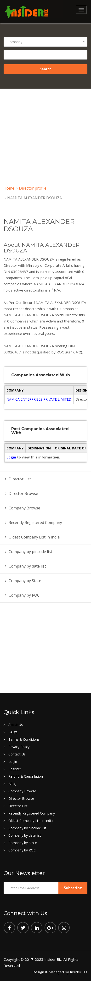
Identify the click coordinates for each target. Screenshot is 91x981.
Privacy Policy (18, 747)
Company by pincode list (30, 551)
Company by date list (27, 566)
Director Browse (23, 493)
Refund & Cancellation (25, 776)
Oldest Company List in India (34, 537)
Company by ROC (24, 595)
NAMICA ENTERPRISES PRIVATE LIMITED (38, 399)
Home (9, 188)
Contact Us (17, 754)
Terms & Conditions (24, 739)
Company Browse (24, 508)
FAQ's (12, 732)
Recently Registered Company (35, 522)
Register (14, 769)
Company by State (25, 580)
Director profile (32, 188)
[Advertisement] (45, 135)
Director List (20, 479)
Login (11, 457)
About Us (15, 724)
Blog (12, 783)
